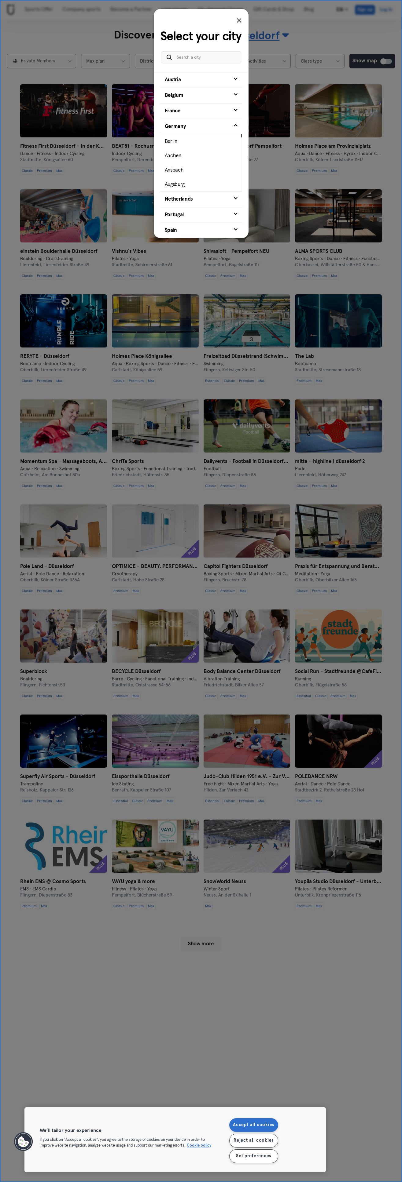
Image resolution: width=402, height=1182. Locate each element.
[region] (175, 1139)
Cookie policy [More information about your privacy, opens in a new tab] (199, 1146)
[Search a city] (201, 55)
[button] (23, 1141)
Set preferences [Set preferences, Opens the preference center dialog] (253, 1156)
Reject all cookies (254, 1140)
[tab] (201, 77)
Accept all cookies (253, 1125)
